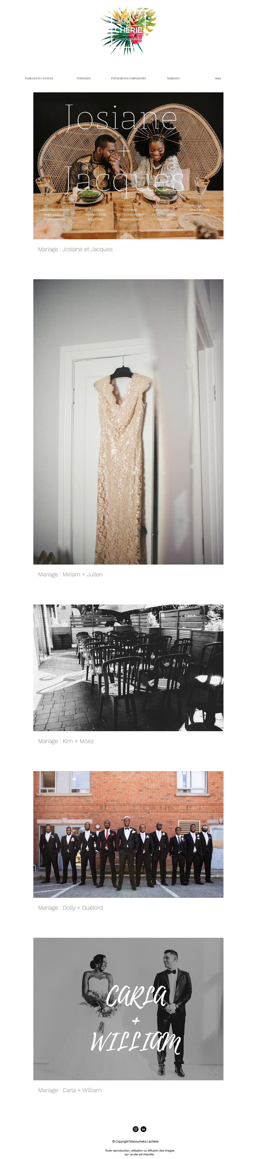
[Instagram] (136, 1129)
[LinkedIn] (143, 1129)
